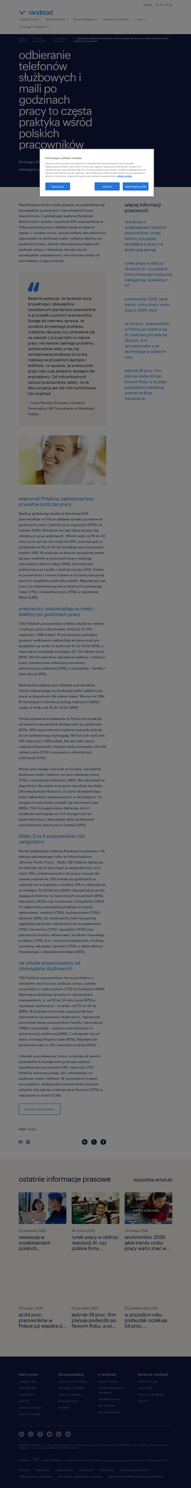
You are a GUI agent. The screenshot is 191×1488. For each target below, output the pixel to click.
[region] (97, 173)
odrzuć (107, 186)
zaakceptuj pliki (135, 186)
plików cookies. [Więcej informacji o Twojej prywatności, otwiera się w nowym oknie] (124, 176)
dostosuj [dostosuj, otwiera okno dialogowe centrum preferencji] (57, 186)
